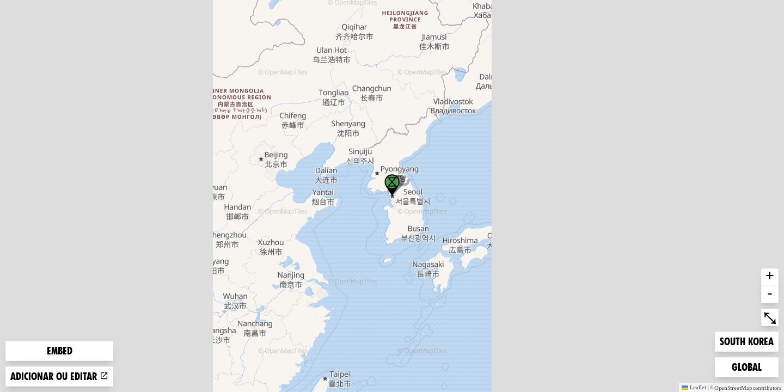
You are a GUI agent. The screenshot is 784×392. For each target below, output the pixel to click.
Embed (59, 351)
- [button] (769, 294)
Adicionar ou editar (59, 376)
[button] (392, 185)
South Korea (746, 340)
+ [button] (769, 277)
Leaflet (694, 387)
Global (749, 366)
